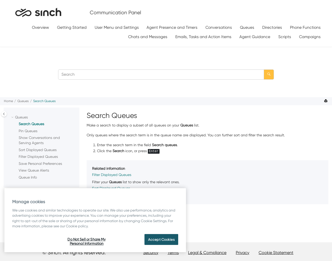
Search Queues (44, 101)
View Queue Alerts (34, 170)
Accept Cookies (161, 239)
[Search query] (166, 74)
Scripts (284, 36)
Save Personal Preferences (40, 163)
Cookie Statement (276, 252)
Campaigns (310, 36)
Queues (247, 27)
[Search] (269, 74)
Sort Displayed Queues (38, 150)
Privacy (242, 252)
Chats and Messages (147, 36)
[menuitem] (40, 27)
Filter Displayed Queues (38, 156)
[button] (13, 117)
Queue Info (28, 177)
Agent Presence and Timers (172, 27)
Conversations (218, 27)
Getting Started (72, 27)
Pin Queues (28, 131)
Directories (272, 27)
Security (150, 252)
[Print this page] (326, 101)
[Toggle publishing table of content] (4, 114)
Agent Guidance (254, 36)
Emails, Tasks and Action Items (203, 36)
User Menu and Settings (117, 27)
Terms (173, 252)
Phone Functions (305, 27)
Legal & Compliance (207, 252)
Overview (40, 27)
